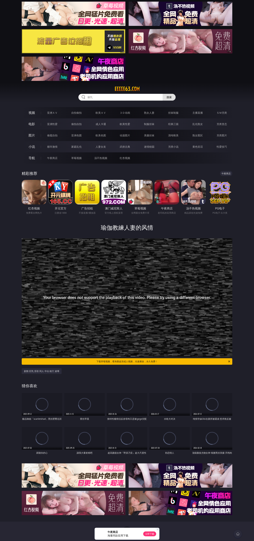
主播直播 (197, 113)
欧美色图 (101, 135)
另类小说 (173, 146)
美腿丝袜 (149, 135)
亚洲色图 (76, 135)
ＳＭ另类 (222, 113)
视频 (32, 112)
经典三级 (173, 124)
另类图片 (222, 135)
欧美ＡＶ (101, 113)
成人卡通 (101, 124)
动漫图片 (125, 135)
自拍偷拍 (76, 113)
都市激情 (52, 146)
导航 (32, 158)
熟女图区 (197, 135)
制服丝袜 (149, 124)
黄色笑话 (197, 146)
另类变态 (222, 124)
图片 (32, 135)
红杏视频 (125, 158)
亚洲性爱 (52, 124)
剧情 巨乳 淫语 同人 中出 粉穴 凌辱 (41, 371)
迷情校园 (149, 146)
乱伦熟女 (197, 124)
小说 (32, 146)
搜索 (169, 97)
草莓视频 (76, 158)
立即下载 (149, 533)
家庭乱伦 (76, 146)
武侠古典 (125, 146)
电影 (32, 124)
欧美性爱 (125, 124)
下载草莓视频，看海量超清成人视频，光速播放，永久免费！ (163, 361)
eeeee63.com (127, 89)
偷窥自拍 (52, 135)
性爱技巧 (222, 146)
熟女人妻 (149, 113)
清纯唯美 (173, 135)
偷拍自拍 (76, 124)
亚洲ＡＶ (52, 113)
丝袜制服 (173, 113)
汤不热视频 (100, 158)
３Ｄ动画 (125, 113)
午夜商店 (52, 158)
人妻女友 (101, 146)
